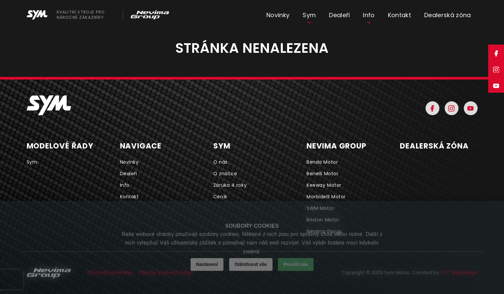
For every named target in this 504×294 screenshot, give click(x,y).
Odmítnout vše (251, 264)
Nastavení (207, 264)
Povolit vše (295, 264)
